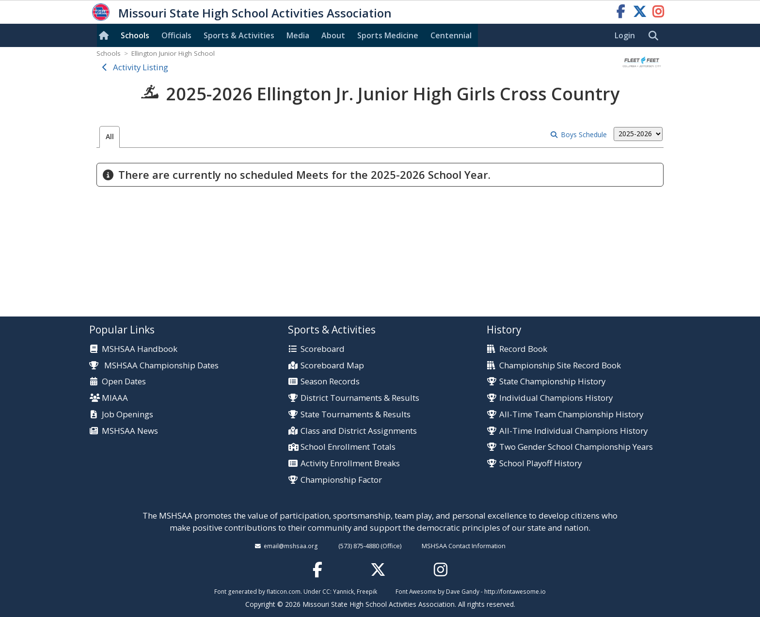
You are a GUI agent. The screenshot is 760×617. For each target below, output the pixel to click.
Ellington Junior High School (173, 53)
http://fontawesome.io (515, 591)
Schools (135, 35)
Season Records (330, 381)
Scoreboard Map (332, 365)
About (333, 35)
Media (297, 35)
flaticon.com (284, 591)
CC (326, 591)
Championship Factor (341, 480)
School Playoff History (540, 463)
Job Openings (127, 414)
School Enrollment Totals (348, 447)
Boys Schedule (584, 134)
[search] (655, 35)
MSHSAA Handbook (139, 349)
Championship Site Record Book (560, 365)
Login (625, 35)
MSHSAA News (130, 431)
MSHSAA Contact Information (464, 545)
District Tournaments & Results (360, 398)
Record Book (523, 349)
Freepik (367, 591)
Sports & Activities (239, 35)
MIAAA (115, 398)
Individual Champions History (556, 398)
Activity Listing (140, 67)
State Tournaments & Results (356, 414)
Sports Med (387, 35)
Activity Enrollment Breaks (350, 463)
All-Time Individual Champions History (573, 431)
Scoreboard (323, 349)
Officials (176, 35)
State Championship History (552, 381)
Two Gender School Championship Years (576, 447)
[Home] (105, 35)
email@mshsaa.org (291, 546)
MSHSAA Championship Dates (154, 365)
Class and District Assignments (359, 431)
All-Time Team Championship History (571, 414)
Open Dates (124, 381)
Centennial (451, 35)
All (110, 136)
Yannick (343, 591)
